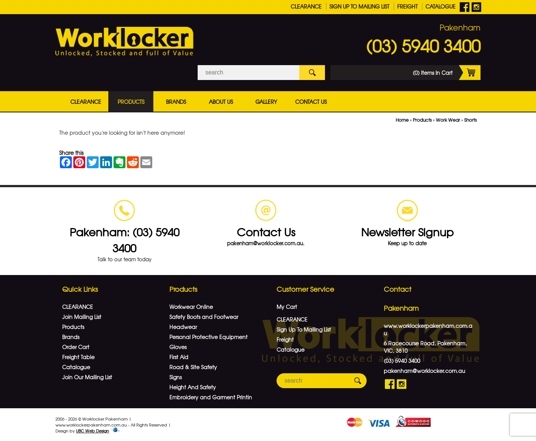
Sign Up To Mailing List (359, 6)
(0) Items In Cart (447, 72)
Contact (397, 289)
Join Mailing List (81, 316)
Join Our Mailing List (87, 377)
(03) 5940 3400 (423, 45)
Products (131, 101)
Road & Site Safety (193, 367)
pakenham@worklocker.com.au (424, 370)
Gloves (177, 347)
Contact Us (311, 101)
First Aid (178, 357)
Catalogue (440, 6)
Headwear (183, 326)
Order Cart (75, 347)
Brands (176, 101)
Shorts (470, 119)
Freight (407, 6)
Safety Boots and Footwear (203, 316)
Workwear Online (191, 306)
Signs (175, 377)
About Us (221, 101)
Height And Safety (192, 387)
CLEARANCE (306, 6)
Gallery (266, 101)
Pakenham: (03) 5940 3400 (124, 240)
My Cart (287, 306)
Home (402, 119)
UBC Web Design (92, 431)
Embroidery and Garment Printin (210, 397)
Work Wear (448, 119)
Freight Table (78, 357)
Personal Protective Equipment (208, 337)
